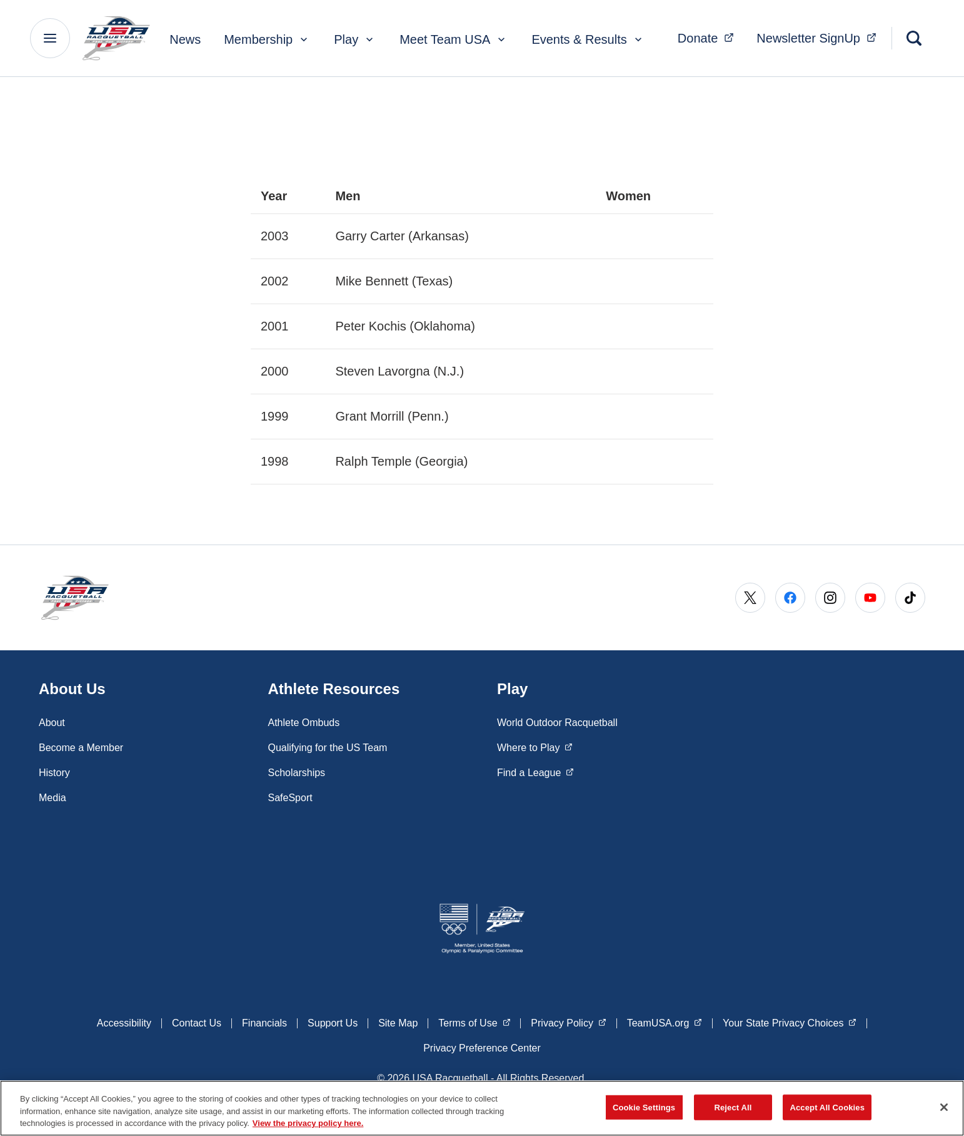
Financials (264, 1023)
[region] (482, 1108)
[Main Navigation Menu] (50, 38)
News (185, 39)
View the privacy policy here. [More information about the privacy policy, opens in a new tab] (308, 1123)
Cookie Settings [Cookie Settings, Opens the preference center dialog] (644, 1107)
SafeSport (290, 797)
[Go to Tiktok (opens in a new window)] (910, 598)
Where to (535, 746)
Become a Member (81, 747)
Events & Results (587, 39)
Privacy (568, 1022)
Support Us (333, 1023)
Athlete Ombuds (304, 722)
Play (355, 39)
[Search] (914, 38)
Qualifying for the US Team (328, 747)
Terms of (474, 1022)
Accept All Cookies (827, 1107)
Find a (535, 771)
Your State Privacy (789, 1022)
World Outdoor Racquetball (557, 722)
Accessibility (124, 1023)
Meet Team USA (453, 39)
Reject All (732, 1107)
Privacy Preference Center (482, 1048)
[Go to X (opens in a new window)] (750, 598)
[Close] (944, 1107)
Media (52, 797)
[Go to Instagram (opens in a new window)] (830, 598)
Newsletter (820, 36)
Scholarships (297, 772)
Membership (267, 39)
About (52, 722)
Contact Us (196, 1023)
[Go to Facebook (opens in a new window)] (790, 598)
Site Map (398, 1023)
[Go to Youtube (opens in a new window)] (870, 598)
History (54, 772)
